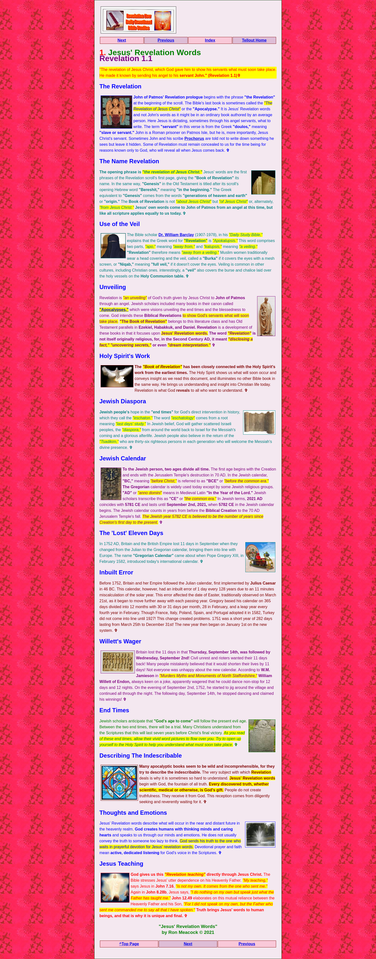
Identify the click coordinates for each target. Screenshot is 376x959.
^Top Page (129, 944)
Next (121, 40)
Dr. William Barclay (176, 235)
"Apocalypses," (113, 310)
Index (210, 40)
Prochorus (194, 138)
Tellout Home (254, 40)
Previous (165, 40)
